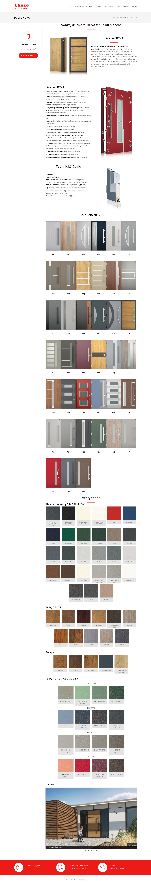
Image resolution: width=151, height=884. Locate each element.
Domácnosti (79, 6)
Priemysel (89, 6)
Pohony (98, 6)
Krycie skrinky (108, 6)
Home (70, 6)
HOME (124, 17)
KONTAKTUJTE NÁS (28, 55)
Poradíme (126, 6)
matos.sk (82, 879)
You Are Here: (117, 17)
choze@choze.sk (117, 869)
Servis (118, 6)
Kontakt (134, 6)
